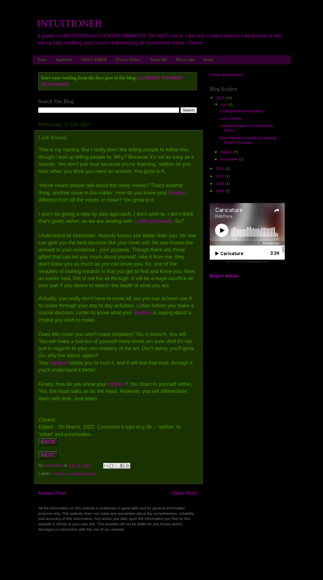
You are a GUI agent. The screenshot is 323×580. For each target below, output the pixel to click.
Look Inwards (230, 118)
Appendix (64, 59)
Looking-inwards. (81, 473)
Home (208, 59)
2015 (220, 98)
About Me (158, 59)
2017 (220, 176)
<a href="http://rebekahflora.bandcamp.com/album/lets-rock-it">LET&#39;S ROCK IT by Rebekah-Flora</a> (117, 547)
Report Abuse (224, 276)
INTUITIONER (69, 23)
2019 (220, 183)
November (229, 159)
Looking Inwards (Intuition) (241, 111)
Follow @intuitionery (227, 75)
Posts (42, 59)
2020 (220, 191)
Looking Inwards (153, 221)
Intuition (58, 473)
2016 (220, 168)
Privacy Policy (128, 59)
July (224, 104)
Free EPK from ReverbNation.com (247, 261)
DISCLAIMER (94, 59)
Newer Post (52, 493)
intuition (176, 193)
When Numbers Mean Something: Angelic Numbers (248, 140)
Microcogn (185, 59)
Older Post (184, 493)
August (226, 152)
